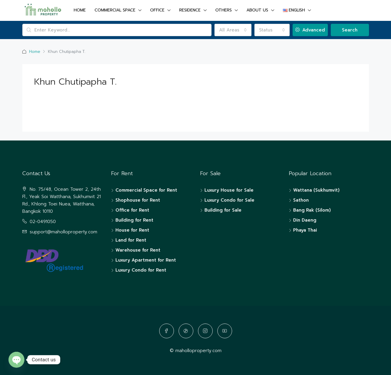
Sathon (301, 200)
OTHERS (223, 10)
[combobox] (232, 30)
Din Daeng (304, 220)
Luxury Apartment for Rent (145, 260)
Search (350, 30)
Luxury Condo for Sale (229, 200)
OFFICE (157, 10)
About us (257, 10)
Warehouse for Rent (137, 250)
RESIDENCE (190, 10)
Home (80, 10)
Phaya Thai (305, 230)
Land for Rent (130, 240)
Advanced (310, 30)
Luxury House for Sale (229, 190)
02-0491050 (43, 221)
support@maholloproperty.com (63, 232)
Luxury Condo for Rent (140, 270)
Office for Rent (132, 210)
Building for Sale (222, 210)
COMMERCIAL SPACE (115, 10)
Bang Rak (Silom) (312, 210)
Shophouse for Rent (137, 200)
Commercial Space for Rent (146, 190)
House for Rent (132, 230)
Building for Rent (134, 220)
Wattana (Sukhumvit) (316, 190)
